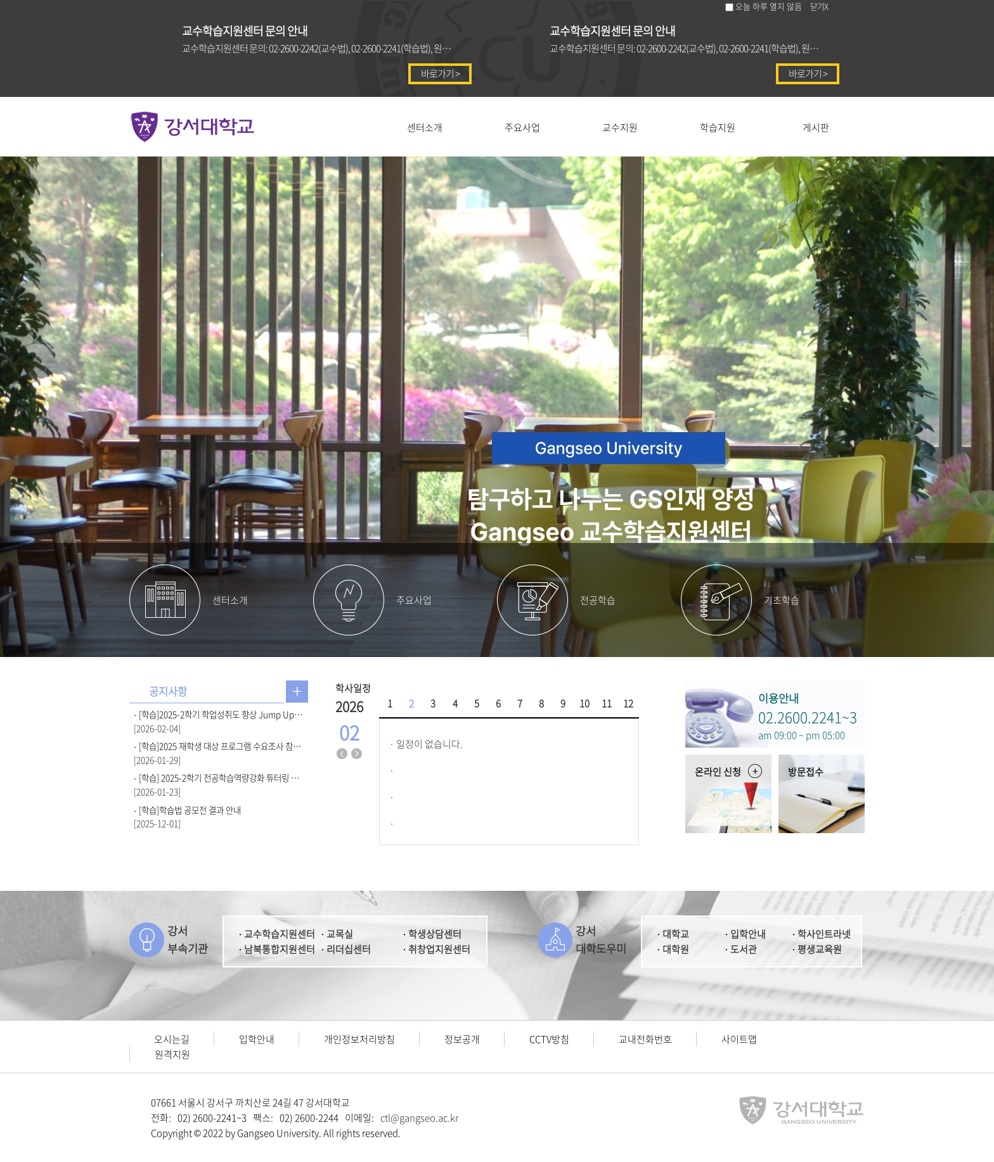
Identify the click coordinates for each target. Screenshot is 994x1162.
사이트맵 (739, 1039)
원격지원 (172, 1054)
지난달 (342, 754)
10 (584, 703)
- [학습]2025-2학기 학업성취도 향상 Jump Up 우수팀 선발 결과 (219, 714)
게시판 (816, 127)
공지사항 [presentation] (168, 691)
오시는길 (172, 1039)
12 (628, 703)
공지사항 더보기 (297, 691)
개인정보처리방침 (359, 1039)
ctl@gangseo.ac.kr (419, 1118)
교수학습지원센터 (279, 934)
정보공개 (462, 1039)
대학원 (675, 949)
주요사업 (522, 127)
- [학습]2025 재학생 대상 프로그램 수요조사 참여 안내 (219, 745)
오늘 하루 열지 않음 (768, 6)
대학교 (675, 934)
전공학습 (598, 600)
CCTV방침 (549, 1039)
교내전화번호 (645, 1039)
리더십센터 (348, 949)
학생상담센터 (435, 934)
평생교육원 (819, 949)
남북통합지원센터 (279, 949)
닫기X (819, 6)
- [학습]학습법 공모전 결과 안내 (187, 809)
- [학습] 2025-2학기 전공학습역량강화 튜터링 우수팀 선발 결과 (219, 777)
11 (607, 703)
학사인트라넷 (824, 934)
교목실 (339, 934)
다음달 (357, 754)
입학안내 (748, 934)
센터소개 (424, 127)
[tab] (168, 691)
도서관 (743, 949)
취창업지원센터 (439, 949)
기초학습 (781, 600)
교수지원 (620, 127)
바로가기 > (440, 73)
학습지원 (717, 127)
